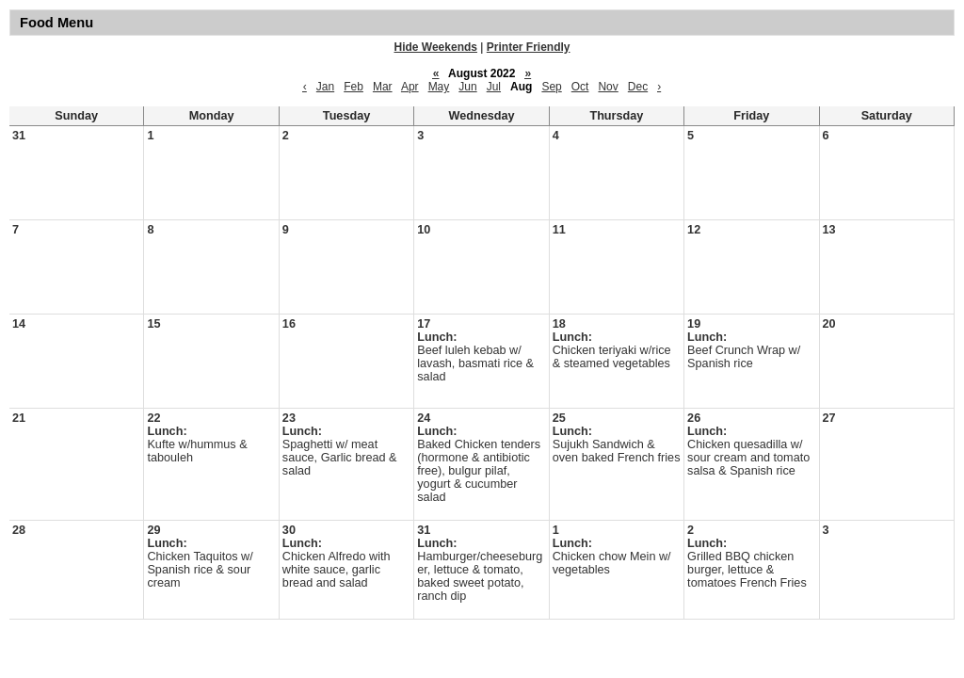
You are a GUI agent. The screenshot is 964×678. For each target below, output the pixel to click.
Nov (608, 86)
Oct (580, 86)
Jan (325, 86)
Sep (551, 86)
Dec (638, 86)
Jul (494, 86)
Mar (383, 86)
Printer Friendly (528, 47)
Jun (467, 86)
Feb (353, 86)
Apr (410, 86)
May (439, 86)
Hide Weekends (435, 47)
